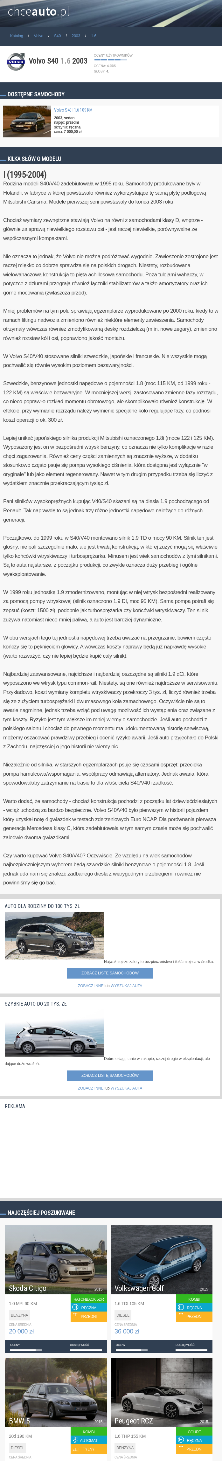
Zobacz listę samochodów (110, 973)
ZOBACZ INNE (91, 986)
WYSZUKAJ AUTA (126, 986)
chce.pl (39, 8)
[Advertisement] (52, 1151)
